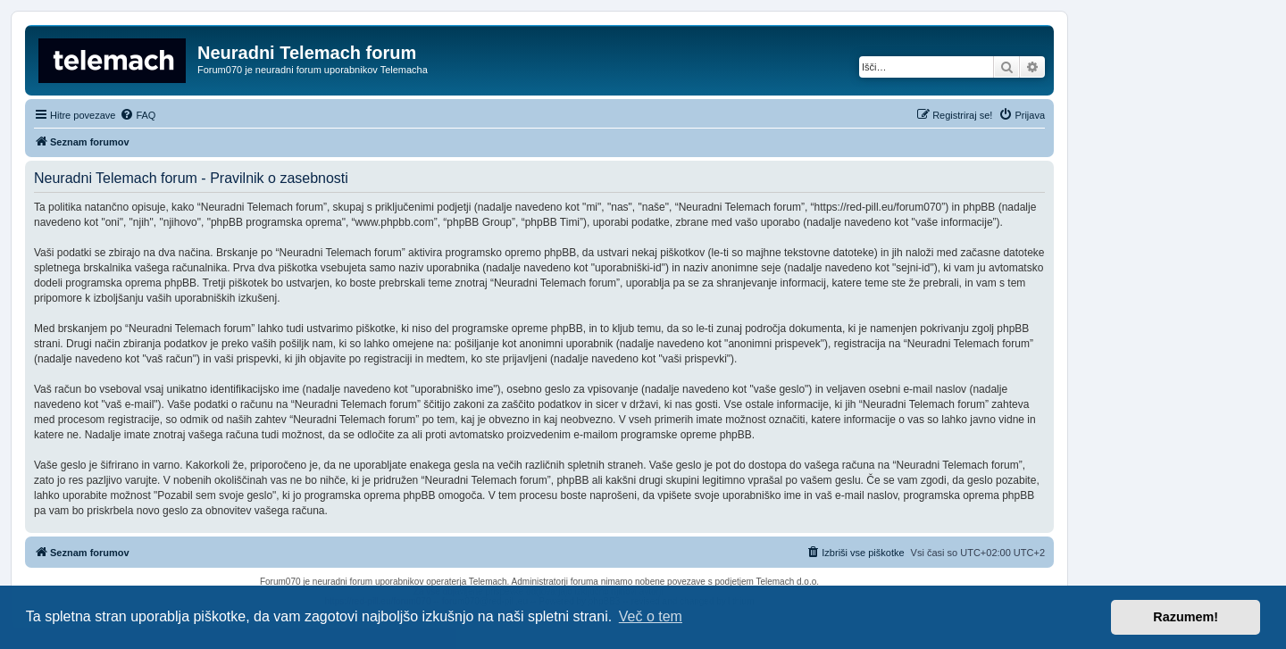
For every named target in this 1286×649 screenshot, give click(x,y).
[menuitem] (137, 115)
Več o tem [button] (650, 616)
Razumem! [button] (1185, 617)
